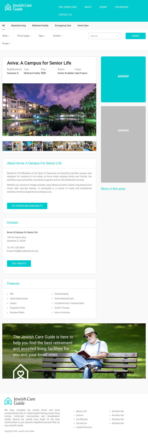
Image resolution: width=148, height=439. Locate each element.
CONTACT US (65, 14)
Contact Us (81, 423)
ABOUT (88, 7)
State (5, 36)
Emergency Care (63, 25)
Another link (118, 411)
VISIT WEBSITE (19, 263)
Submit (79, 415)
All (3, 25)
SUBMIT (103, 7)
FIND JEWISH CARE (68, 7)
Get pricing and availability (27, 206)
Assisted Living (18, 25)
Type (42, 36)
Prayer (6, 43)
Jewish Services (84, 427)
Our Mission (82, 419)
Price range (24, 36)
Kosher (57, 36)
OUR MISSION (121, 7)
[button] (93, 109)
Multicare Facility (40, 25)
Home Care (83, 25)
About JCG (81, 411)
